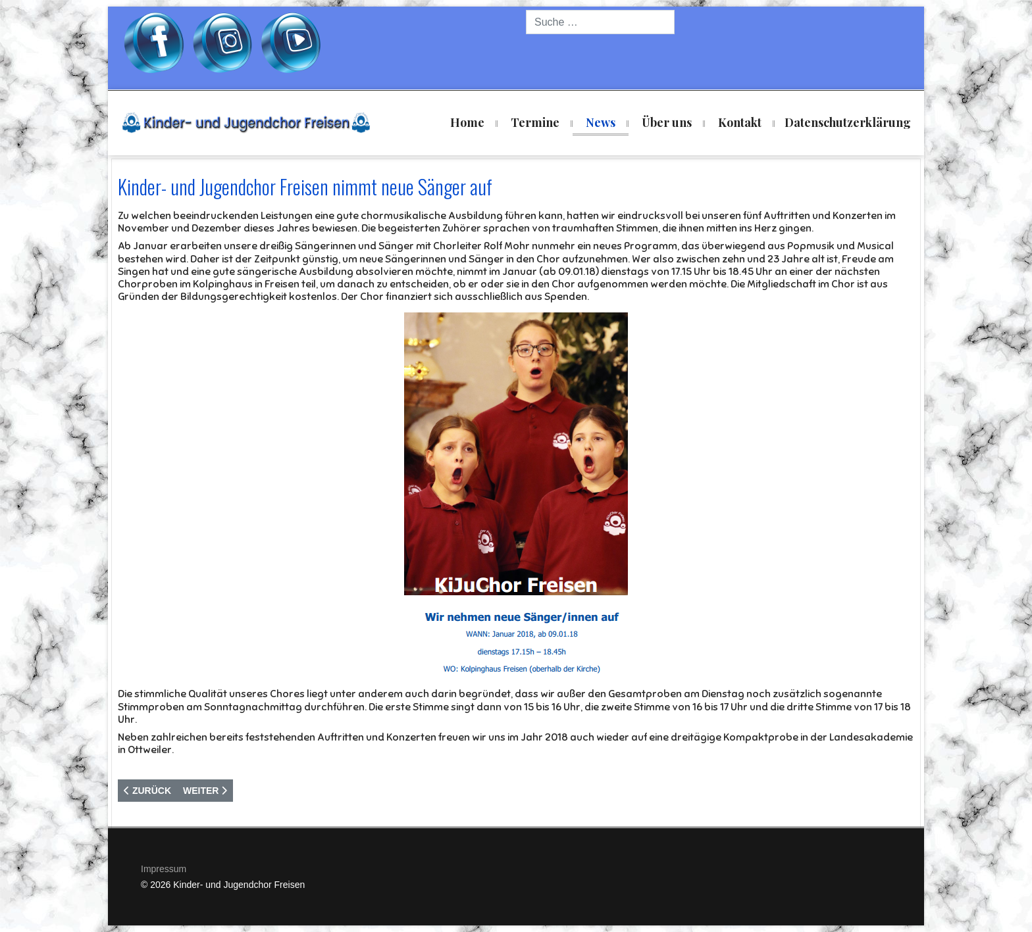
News (600, 122)
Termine (535, 122)
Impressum (163, 869)
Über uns (667, 122)
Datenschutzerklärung (848, 122)
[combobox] (600, 22)
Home (467, 122)
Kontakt (739, 122)
